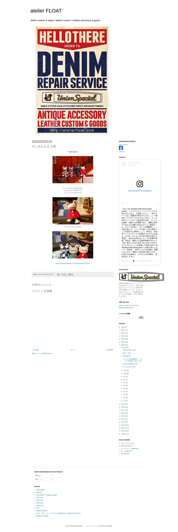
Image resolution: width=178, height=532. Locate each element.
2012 (123, 425)
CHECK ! (122, 151)
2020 (123, 345)
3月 (124, 394)
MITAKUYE (40, 503)
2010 (123, 431)
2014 (123, 419)
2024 (123, 333)
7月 (124, 382)
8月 (124, 379)
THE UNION (125, 454)
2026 (123, 327)
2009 (123, 434)
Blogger (109, 526)
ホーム (73, 350)
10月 (125, 374)
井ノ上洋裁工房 (126, 451)
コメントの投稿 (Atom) (44, 353)
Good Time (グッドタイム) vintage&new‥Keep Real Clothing (58, 513)
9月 (124, 376)
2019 (123, 404)
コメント (40, 479)
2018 (123, 407)
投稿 (38, 475)
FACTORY (39, 500)
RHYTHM (39, 498)
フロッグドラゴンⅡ (128, 443)
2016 (123, 413)
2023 (123, 336)
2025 (123, 330)
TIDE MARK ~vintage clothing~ (46, 495)
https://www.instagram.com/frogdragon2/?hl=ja (73, 263)
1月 (124, 400)
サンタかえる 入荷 (129, 367)
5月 (124, 388)
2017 (123, 410)
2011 (123, 428)
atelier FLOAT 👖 (128, 261)
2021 (123, 342)
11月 (125, 370)
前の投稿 (110, 350)
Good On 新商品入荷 (130, 364)
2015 (123, 416)
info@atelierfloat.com (126, 308)
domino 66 (39, 505)
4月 (124, 391)
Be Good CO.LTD (127, 446)
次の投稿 (36, 350)
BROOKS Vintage (42, 516)
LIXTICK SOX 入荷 (129, 350)
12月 (125, 347)
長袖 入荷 (127, 353)
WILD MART (40, 490)
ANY (37, 508)
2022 (123, 339)
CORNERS (126, 356)
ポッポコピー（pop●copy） (130, 448)
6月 (124, 385)
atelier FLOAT (46, 11)
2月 (124, 397)
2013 (123, 422)
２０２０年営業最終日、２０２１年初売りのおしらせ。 (133, 360)
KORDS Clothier (41, 511)
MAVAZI (39, 492)
